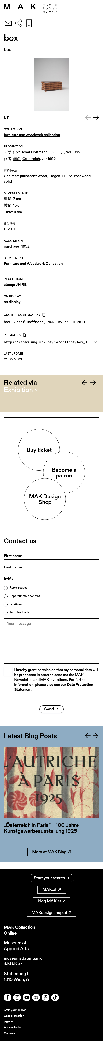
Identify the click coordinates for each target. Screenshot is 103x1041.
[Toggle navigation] (93, 6)
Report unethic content (25, 595)
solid (8, 181)
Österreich (31, 158)
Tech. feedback (19, 612)
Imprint (8, 1021)
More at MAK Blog (51, 858)
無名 (17, 158)
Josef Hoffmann (34, 152)
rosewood (82, 176)
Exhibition (18, 390)
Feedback (16, 604)
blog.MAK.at (51, 901)
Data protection (14, 1016)
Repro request (19, 587)
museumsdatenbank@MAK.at (24, 961)
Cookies (9, 1033)
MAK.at (51, 889)
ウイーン (56, 152)
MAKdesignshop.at (51, 912)
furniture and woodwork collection (32, 135)
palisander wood (33, 176)
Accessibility (12, 1027)
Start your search (51, 877)
